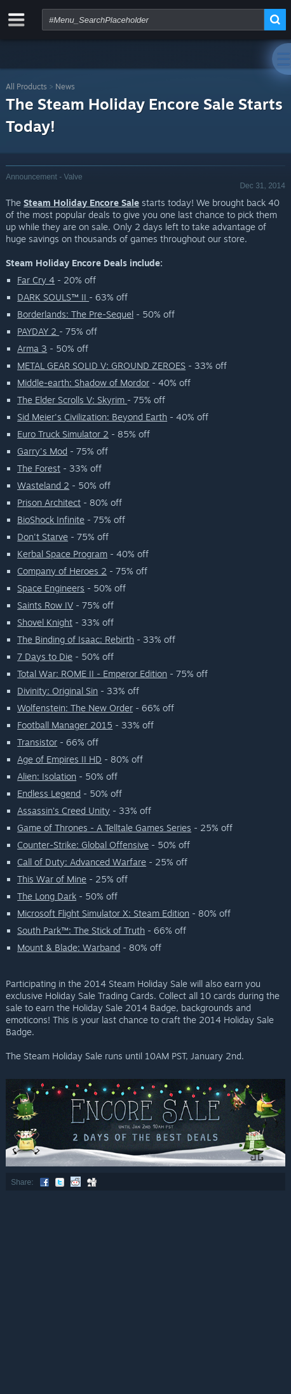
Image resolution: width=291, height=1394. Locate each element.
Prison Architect (49, 502)
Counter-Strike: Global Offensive (83, 844)
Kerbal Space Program (62, 553)
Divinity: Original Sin (57, 690)
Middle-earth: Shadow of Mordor (83, 382)
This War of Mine (51, 879)
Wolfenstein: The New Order (75, 707)
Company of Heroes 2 (62, 570)
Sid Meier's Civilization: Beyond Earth (92, 416)
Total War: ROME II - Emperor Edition (92, 673)
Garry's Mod (42, 451)
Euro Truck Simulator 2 (63, 434)
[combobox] (153, 19)
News (65, 86)
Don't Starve (42, 536)
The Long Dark (46, 896)
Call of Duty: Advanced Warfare (81, 861)
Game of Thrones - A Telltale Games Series (104, 827)
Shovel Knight (44, 622)
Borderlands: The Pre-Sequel (75, 314)
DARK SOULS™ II (53, 297)
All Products (26, 86)
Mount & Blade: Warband (68, 947)
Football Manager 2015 (64, 725)
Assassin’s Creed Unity (63, 810)
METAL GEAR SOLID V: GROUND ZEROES (101, 365)
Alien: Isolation (46, 776)
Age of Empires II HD (59, 759)
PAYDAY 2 (38, 331)
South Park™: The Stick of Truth (81, 930)
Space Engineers (51, 588)
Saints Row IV (45, 605)
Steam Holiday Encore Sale (81, 202)
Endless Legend (49, 793)
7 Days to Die (44, 656)
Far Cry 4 (36, 279)
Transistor (37, 742)
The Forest (38, 468)
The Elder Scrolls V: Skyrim (72, 399)
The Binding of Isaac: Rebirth (75, 639)
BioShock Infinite (51, 519)
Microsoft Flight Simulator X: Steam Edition (103, 913)
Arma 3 (32, 348)
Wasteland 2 (43, 485)
